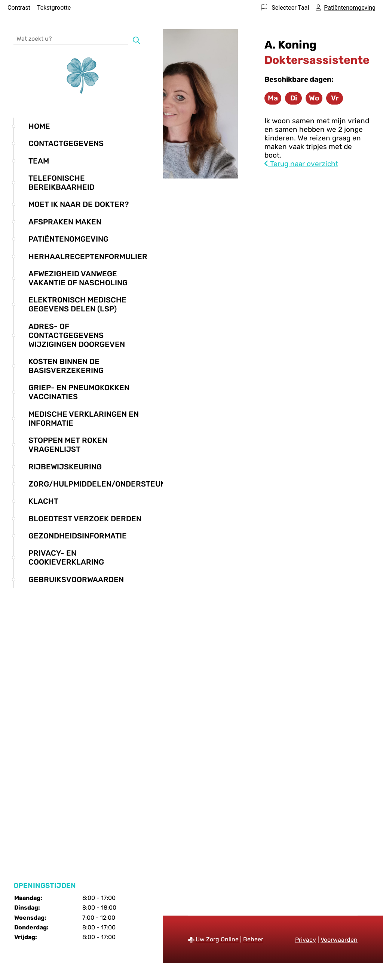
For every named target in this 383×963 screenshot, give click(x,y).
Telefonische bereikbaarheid (61, 183)
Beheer (253, 939)
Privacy (305, 939)
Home (39, 126)
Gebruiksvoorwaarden (76, 579)
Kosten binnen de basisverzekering (66, 366)
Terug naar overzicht (301, 163)
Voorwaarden (339, 939)
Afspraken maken (64, 221)
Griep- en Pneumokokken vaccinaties (78, 392)
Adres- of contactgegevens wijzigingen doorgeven (76, 335)
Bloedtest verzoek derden (84, 518)
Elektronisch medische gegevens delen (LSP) (77, 304)
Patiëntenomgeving (68, 238)
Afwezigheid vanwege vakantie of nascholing (78, 278)
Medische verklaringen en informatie (83, 419)
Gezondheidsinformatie (77, 535)
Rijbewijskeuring (65, 466)
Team (38, 160)
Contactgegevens (66, 143)
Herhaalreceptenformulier (87, 256)
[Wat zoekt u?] (70, 38)
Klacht (43, 501)
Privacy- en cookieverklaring (66, 557)
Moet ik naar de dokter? (78, 204)
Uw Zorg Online (217, 939)
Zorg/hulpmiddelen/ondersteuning (103, 483)
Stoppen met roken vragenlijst (67, 445)
